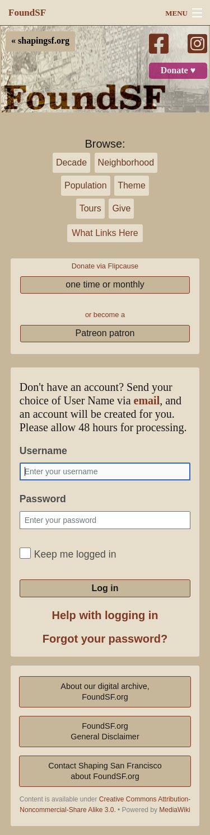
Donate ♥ (178, 70)
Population (85, 185)
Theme (132, 185)
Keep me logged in (75, 554)
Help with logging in (105, 615)
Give (121, 208)
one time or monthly (105, 284)
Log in (105, 588)
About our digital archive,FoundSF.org (104, 691)
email (147, 400)
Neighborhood (126, 162)
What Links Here (105, 233)
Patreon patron (105, 333)
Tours (90, 208)
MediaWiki (174, 810)
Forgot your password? (105, 639)
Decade (71, 162)
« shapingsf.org (40, 41)
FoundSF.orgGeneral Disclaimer (105, 731)
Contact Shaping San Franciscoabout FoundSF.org (104, 771)
